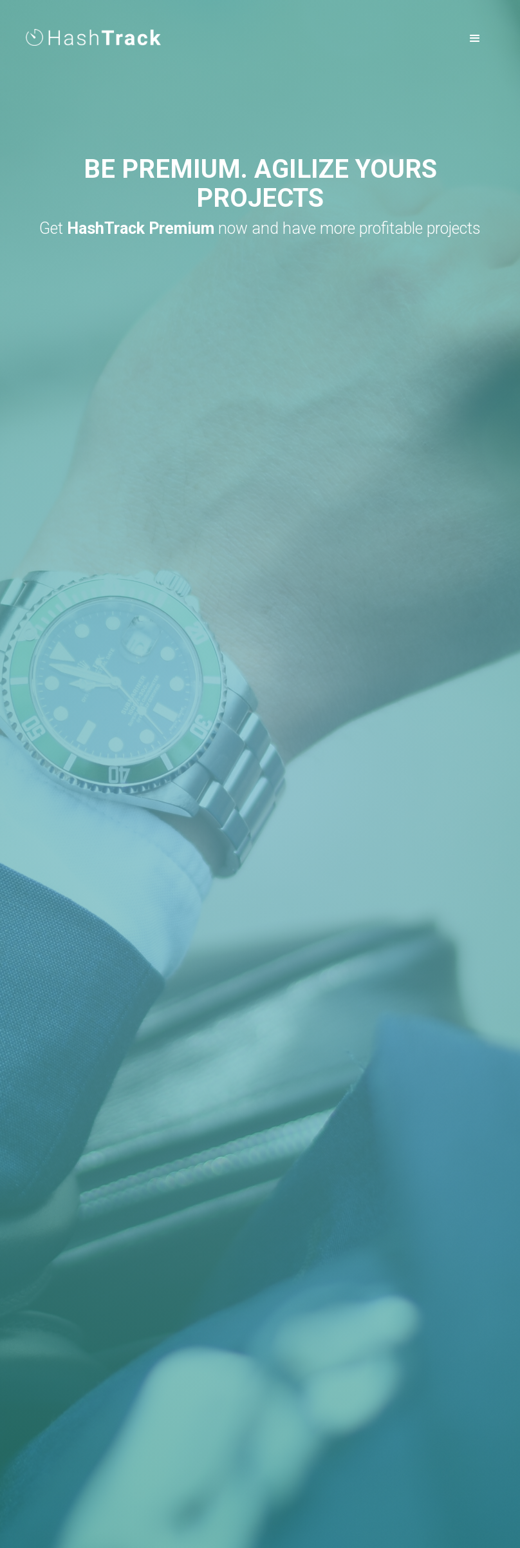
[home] (93, 32)
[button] (475, 38)
